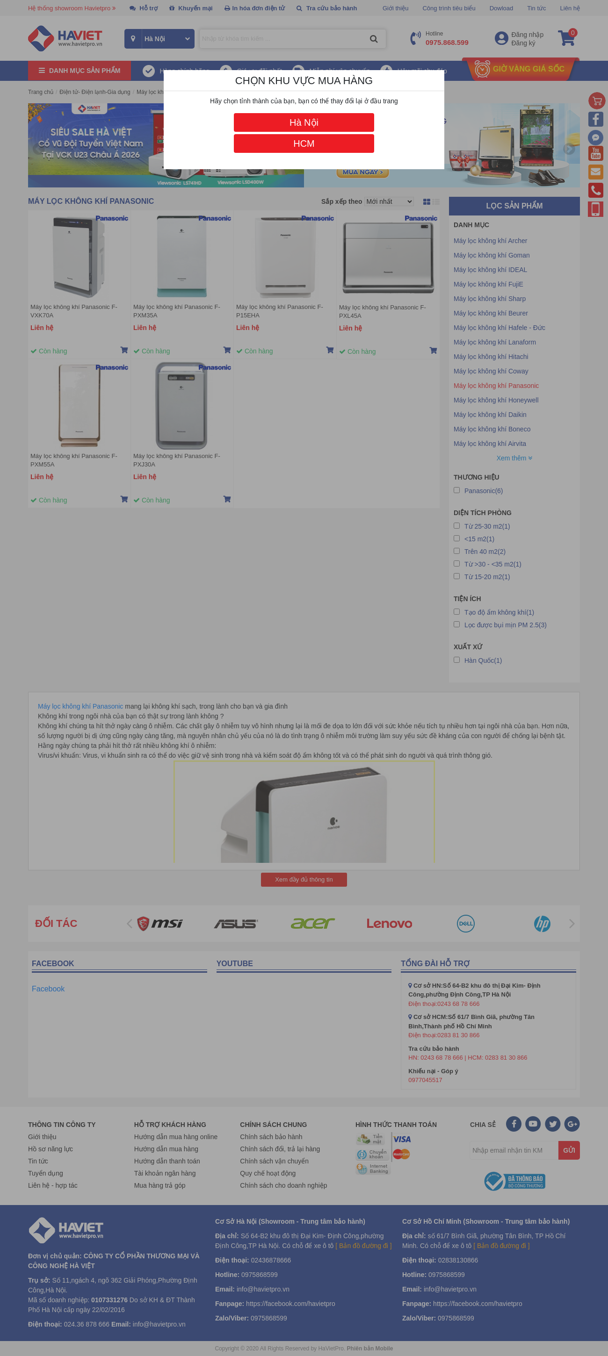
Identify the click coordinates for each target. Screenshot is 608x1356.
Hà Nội (304, 122)
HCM (304, 143)
